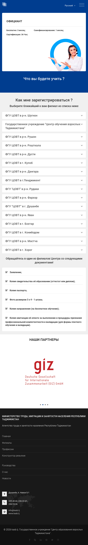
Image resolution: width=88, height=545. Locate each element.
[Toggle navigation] (82, 5)
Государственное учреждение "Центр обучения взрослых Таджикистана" (44, 126)
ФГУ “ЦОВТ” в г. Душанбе (44, 206)
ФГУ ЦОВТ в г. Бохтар (44, 224)
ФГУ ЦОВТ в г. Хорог (44, 250)
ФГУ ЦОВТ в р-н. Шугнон (44, 115)
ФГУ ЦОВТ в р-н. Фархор (44, 198)
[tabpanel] (44, 371)
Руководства (8, 465)
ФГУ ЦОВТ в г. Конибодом (44, 232)
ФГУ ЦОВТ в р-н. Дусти (44, 154)
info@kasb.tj (14, 510)
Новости (6, 478)
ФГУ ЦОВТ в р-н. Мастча (44, 241)
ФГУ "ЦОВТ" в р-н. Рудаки (44, 189)
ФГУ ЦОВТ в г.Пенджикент (44, 180)
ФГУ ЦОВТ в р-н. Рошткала (44, 145)
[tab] (44, 115)
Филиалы (7, 443)
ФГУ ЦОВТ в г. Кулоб (44, 163)
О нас (5, 472)
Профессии (8, 449)
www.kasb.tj (14, 513)
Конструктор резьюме (13, 455)
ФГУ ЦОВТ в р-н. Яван (44, 215)
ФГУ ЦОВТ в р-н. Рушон (44, 137)
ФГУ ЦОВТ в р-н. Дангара (44, 171)
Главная (6, 436)
